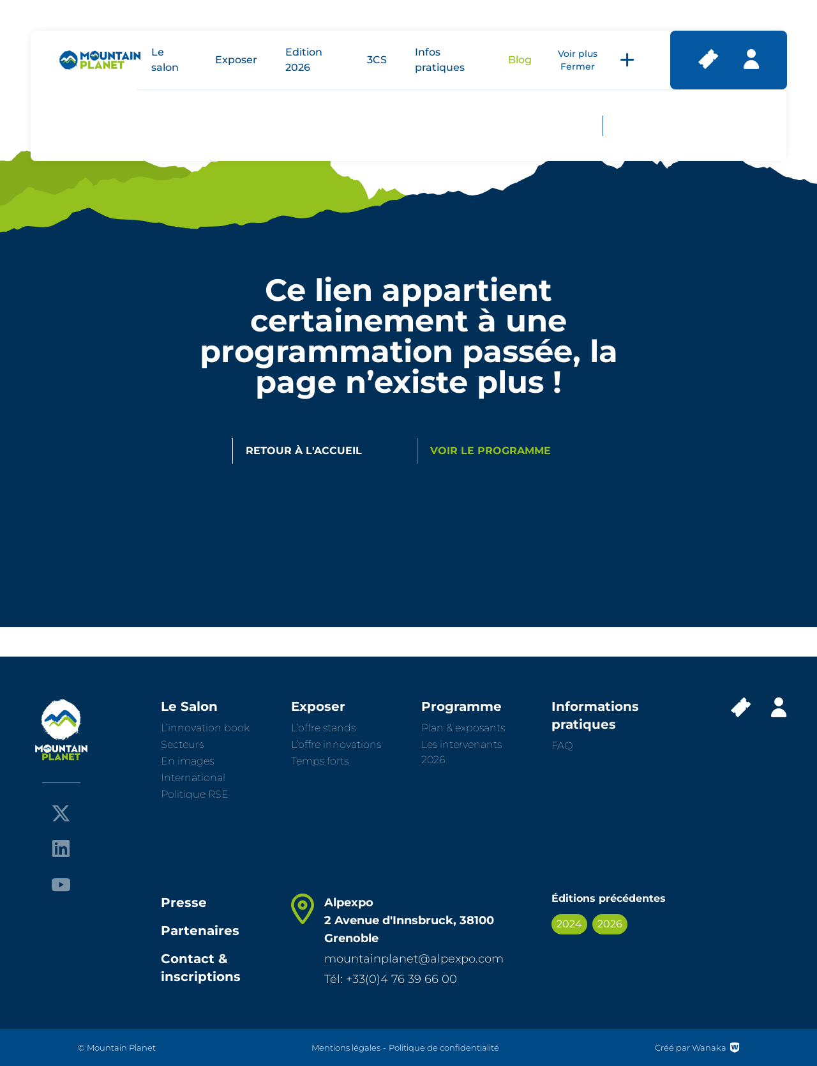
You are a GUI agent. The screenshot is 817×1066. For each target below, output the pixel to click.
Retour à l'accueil (304, 451)
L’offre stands (323, 728)
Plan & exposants (463, 728)
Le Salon (189, 706)
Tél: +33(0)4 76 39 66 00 (390, 979)
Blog (520, 60)
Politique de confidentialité (444, 1047)
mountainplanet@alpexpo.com (414, 959)
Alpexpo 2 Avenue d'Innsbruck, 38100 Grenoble (409, 920)
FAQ (562, 746)
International (193, 778)
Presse (184, 902)
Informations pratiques (595, 715)
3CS (377, 60)
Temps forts (320, 761)
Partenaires (200, 930)
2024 (569, 924)
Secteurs (182, 744)
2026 (609, 924)
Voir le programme (490, 451)
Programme (461, 706)
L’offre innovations (336, 744)
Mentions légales (345, 1047)
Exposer (236, 60)
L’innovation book (205, 728)
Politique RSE (195, 794)
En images (187, 761)
